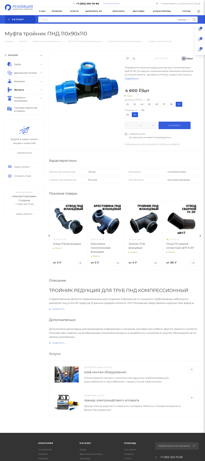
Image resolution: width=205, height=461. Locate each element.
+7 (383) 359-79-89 (87, 3)
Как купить (130, 449)
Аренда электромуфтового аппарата (111, 400)
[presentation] (49, 236)
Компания (45, 443)
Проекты (129, 454)
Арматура (85, 458)
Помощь (130, 443)
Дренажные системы (91, 454)
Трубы (83, 449)
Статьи (127, 458)
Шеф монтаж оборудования (105, 372)
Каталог (85, 443)
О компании (45, 449)
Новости (42, 454)
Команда (43, 458)
